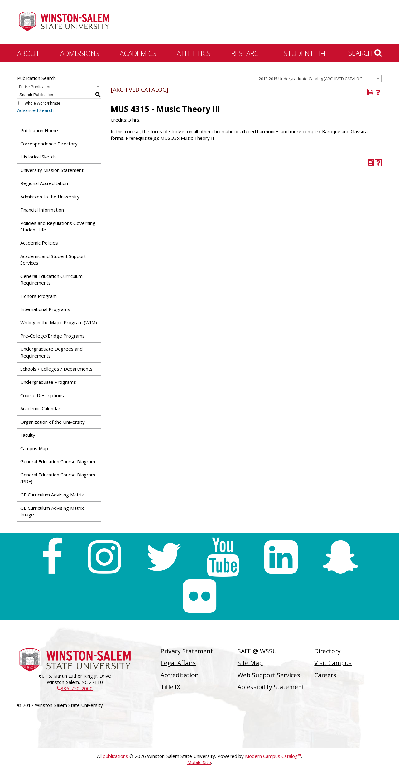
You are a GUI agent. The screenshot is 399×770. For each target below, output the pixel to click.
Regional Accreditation (44, 183)
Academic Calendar (40, 408)
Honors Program (38, 296)
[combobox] (319, 78)
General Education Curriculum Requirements (51, 279)
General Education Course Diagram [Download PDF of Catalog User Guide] (57, 461)
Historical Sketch (38, 157)
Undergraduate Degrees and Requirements (51, 352)
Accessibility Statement (271, 687)
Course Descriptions (42, 395)
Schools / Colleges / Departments (56, 369)
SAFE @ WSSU (257, 651)
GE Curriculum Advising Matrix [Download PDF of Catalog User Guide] (52, 494)
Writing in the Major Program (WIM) (58, 322)
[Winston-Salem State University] (64, 23)
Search (365, 52)
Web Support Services (269, 675)
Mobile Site (199, 762)
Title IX (170, 687)
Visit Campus (333, 663)
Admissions (79, 53)
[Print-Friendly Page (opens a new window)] (370, 92)
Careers (325, 675)
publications (115, 756)
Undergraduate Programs (48, 382)
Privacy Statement (187, 651)
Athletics (193, 53)
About (28, 53)
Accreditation (180, 675)
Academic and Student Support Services (53, 259)
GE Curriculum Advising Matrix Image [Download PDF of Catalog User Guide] (52, 511)
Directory (327, 651)
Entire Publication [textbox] (35, 87)
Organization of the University (52, 422)
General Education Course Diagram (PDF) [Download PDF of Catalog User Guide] (57, 477)
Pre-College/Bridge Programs (52, 336)
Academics (138, 53)
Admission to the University (49, 196)
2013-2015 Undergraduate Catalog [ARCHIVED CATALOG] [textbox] (311, 78)
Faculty (27, 435)
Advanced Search (35, 110)
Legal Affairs (178, 663)
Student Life (306, 53)
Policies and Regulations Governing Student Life (57, 226)
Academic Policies (39, 243)
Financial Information (42, 210)
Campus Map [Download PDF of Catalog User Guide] (34, 448)
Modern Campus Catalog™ (273, 756)
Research (247, 53)
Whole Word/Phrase (42, 103)
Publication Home (39, 130)
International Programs (45, 309)
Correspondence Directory (49, 143)
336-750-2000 (75, 688)
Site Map (250, 663)
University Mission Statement (52, 170)
